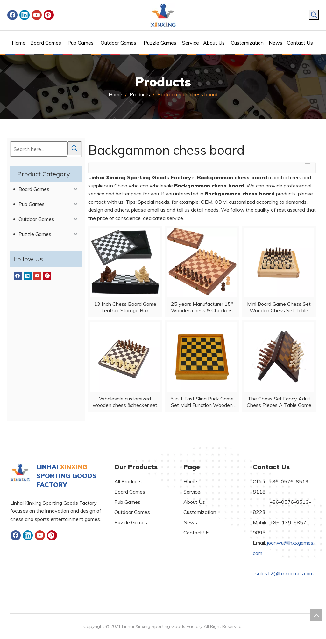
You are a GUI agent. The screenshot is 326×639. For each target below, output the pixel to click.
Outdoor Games (36, 219)
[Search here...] (39, 149)
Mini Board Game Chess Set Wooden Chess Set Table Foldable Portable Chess (279, 307)
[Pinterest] (49, 15)
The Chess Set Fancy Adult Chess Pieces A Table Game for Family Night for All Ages (279, 401)
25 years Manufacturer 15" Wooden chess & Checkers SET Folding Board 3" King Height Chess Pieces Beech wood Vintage (202, 307)
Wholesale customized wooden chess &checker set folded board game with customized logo (125, 401)
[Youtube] (37, 15)
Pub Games (31, 204)
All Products (128, 481)
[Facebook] (12, 15)
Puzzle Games (34, 234)
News (190, 522)
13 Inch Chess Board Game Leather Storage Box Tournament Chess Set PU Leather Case (125, 307)
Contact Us (196, 532)
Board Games (33, 189)
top (316, 615)
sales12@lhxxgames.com (284, 573)
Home (190, 481)
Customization (199, 512)
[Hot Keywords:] (314, 15)
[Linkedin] (24, 15)
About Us (194, 502)
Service (191, 491)
